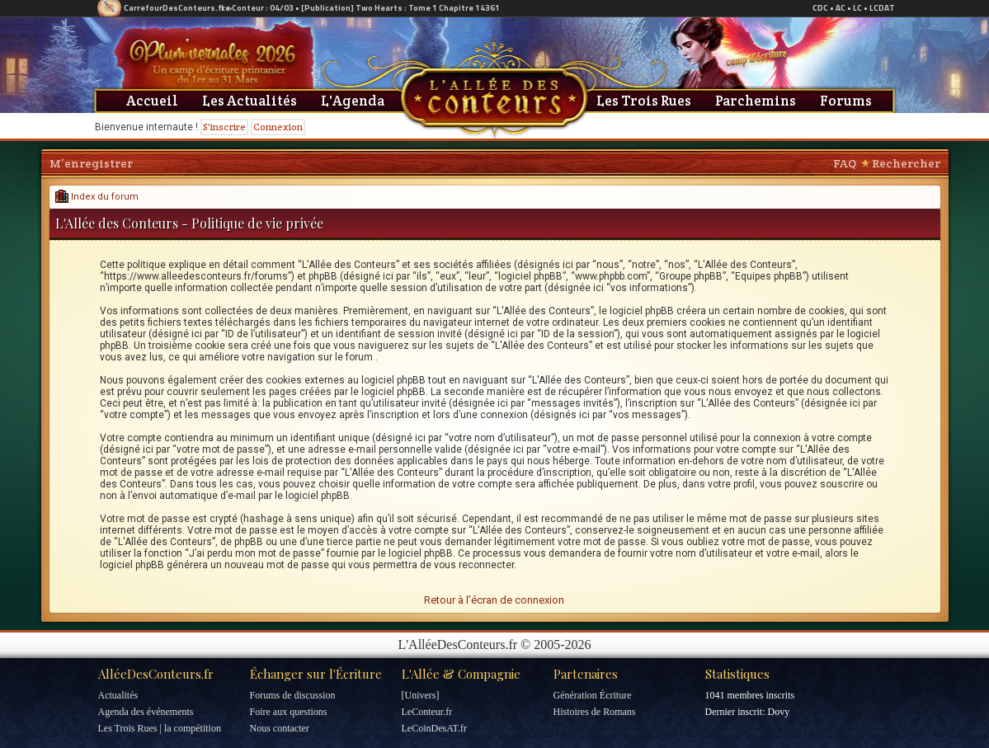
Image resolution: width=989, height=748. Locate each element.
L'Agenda (352, 101)
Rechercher (906, 163)
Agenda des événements (146, 711)
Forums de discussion (293, 695)
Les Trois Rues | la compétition (159, 728)
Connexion (278, 126)
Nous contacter (279, 728)
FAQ (844, 163)
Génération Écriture (592, 695)
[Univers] (421, 695)
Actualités (118, 695)
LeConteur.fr (427, 711)
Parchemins (755, 101)
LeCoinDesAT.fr (434, 728)
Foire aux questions (288, 711)
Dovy (778, 711)
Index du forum (97, 196)
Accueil (152, 101)
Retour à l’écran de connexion (494, 600)
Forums (846, 101)
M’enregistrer (91, 163)
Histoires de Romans (594, 711)
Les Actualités (249, 101)
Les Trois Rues (643, 101)
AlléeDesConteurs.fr (156, 674)
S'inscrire (224, 126)
